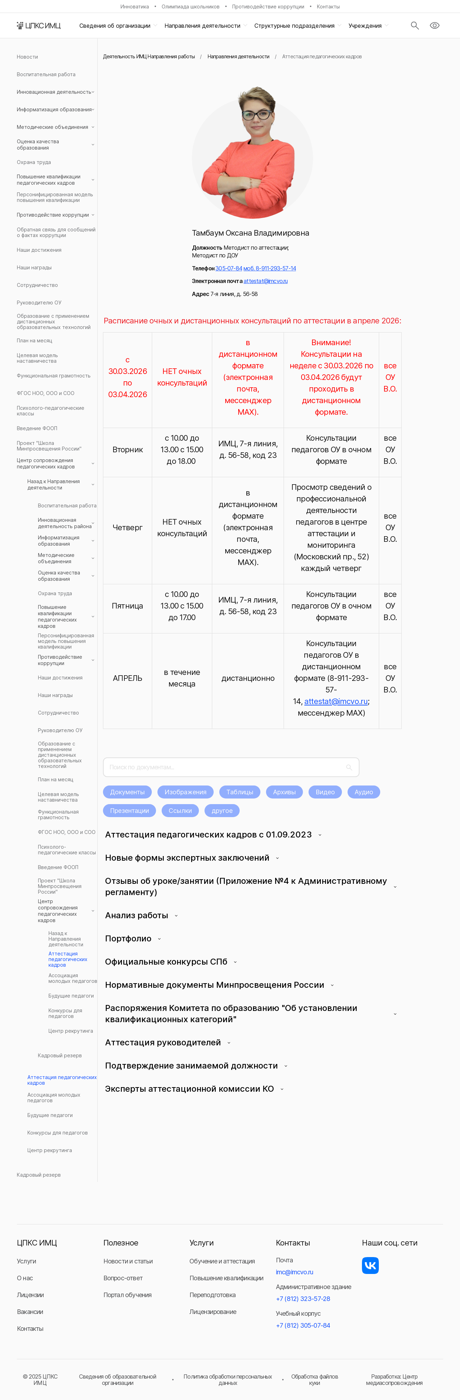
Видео (325, 792)
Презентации (129, 810)
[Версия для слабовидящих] (434, 25)
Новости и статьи (128, 1261)
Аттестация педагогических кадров (68, 959)
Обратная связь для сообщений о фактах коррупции (56, 232)
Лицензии (30, 1295)
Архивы (284, 792)
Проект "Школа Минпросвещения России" (49, 446)
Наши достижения (39, 250)
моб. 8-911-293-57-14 (270, 268)
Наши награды (34, 267)
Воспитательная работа (46, 74)
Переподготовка (212, 1295)
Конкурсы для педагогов (65, 1013)
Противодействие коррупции (268, 6)
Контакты (328, 6)
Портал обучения (127, 1295)
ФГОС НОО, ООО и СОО (45, 393)
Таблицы (239, 792)
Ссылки (180, 810)
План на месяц (34, 340)
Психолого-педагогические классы (50, 410)
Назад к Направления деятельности (65, 939)
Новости (27, 57)
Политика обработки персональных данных (227, 1379)
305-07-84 (228, 268)
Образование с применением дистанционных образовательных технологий (54, 321)
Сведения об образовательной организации (117, 1379)
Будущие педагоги (71, 996)
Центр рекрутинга (70, 1031)
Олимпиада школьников (191, 6)
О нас (25, 1278)
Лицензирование (212, 1311)
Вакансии (30, 1311)
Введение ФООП (37, 428)
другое (222, 810)
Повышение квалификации (226, 1278)
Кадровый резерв (60, 1055)
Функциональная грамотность (54, 376)
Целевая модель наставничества (37, 358)
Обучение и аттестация (222, 1261)
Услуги (26, 1261)
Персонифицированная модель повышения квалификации (55, 197)
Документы (127, 792)
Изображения (185, 792)
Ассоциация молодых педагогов (72, 978)
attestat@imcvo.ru (265, 280)
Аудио (364, 792)
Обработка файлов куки (314, 1379)
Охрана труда (34, 162)
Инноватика (135, 6)
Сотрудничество (37, 285)
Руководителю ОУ (39, 302)
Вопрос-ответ (123, 1278)
